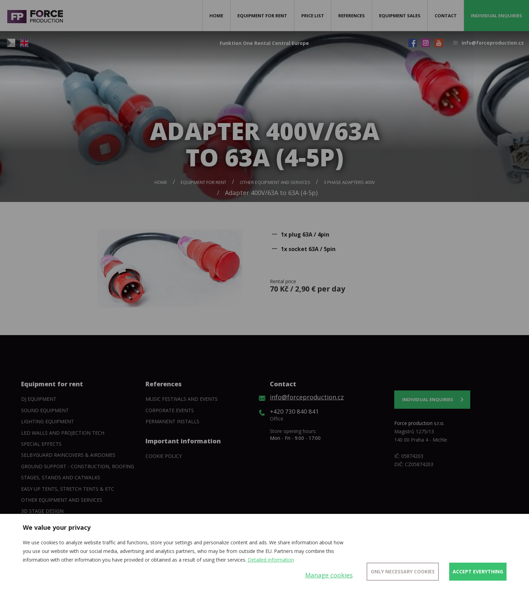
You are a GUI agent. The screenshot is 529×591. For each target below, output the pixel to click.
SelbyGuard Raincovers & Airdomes (68, 455)
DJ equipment (38, 399)
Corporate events (169, 410)
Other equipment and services (275, 182)
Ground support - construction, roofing (77, 466)
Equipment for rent (203, 182)
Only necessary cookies (403, 571)
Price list (312, 15)
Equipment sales (400, 15)
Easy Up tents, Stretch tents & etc (67, 489)
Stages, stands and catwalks (60, 477)
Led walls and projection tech (62, 433)
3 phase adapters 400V (349, 182)
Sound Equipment (45, 410)
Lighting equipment (47, 421)
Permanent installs (172, 421)
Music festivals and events (181, 399)
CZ (11, 43)
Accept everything (478, 571)
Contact (446, 15)
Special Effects (41, 444)
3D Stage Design (42, 511)
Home (216, 15)
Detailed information (271, 559)
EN (24, 43)
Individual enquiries (496, 15)
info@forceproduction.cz (493, 42)
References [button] (351, 15)
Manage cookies (329, 575)
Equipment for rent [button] (262, 15)
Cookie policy (163, 456)
